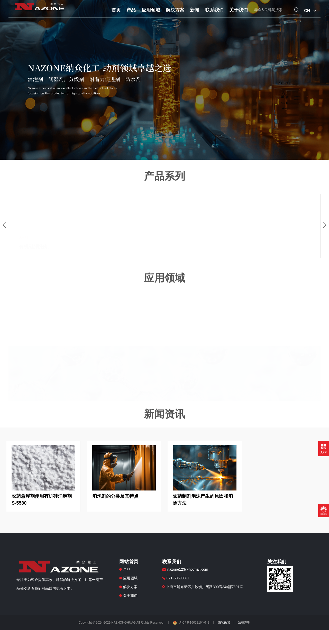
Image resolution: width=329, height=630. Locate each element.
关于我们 (238, 10)
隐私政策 (224, 622)
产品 (131, 10)
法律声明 (244, 622)
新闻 (194, 10)
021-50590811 (178, 578)
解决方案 (175, 10)
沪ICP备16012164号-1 (191, 622)
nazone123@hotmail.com (187, 569)
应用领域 (151, 10)
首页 (116, 10)
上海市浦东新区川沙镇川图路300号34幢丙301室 (204, 587)
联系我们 (214, 10)
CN (307, 10)
